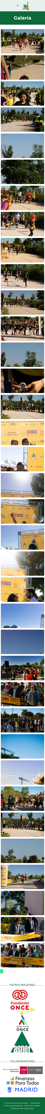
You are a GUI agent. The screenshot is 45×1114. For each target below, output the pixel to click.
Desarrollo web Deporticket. (22, 1108)
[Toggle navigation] (17, 5)
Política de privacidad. (13, 1106)
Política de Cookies (32, 1106)
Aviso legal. (35, 1103)
